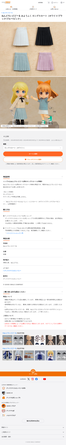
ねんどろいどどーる (8, 12)
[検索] (45, 2)
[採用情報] (39, 2)
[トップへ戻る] (33, 371)
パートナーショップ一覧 (15, 233)
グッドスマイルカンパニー (12, 270)
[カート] (49, 3)
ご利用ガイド (6, 432)
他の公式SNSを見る (33, 421)
